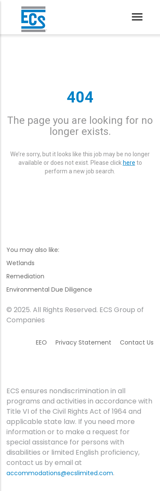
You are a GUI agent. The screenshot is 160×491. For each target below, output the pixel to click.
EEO (41, 342)
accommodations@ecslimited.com (59, 473)
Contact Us (137, 342)
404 (80, 97)
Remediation (25, 276)
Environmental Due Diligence (49, 289)
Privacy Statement (83, 342)
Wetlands (20, 263)
